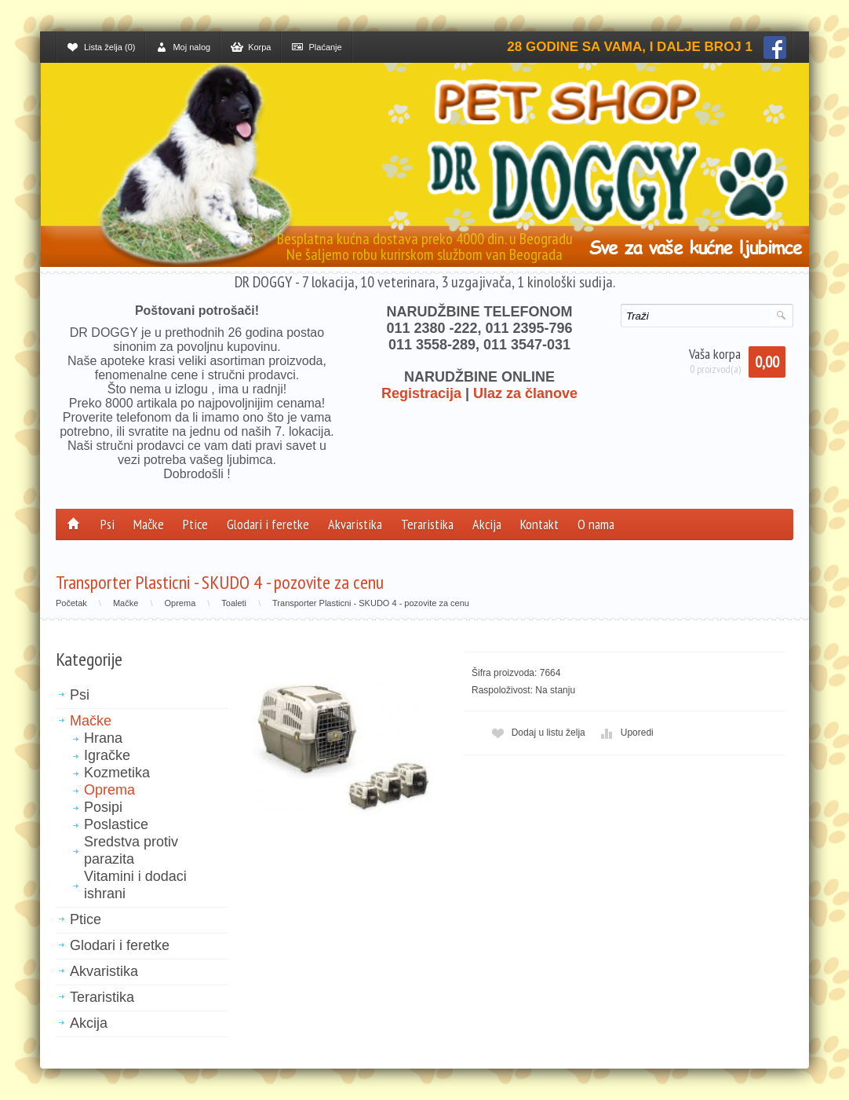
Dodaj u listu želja (536, 733)
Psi (107, 524)
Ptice (195, 524)
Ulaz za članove (525, 393)
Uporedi (625, 733)
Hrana (103, 738)
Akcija (486, 524)
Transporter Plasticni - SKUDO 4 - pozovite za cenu (370, 603)
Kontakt (539, 524)
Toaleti (233, 603)
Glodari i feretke (268, 524)
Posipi (103, 807)
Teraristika (427, 524)
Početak (71, 603)
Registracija (421, 393)
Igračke (107, 755)
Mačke (148, 524)
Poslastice (116, 824)
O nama (596, 524)
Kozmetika (117, 772)
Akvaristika (355, 524)
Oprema (180, 603)
